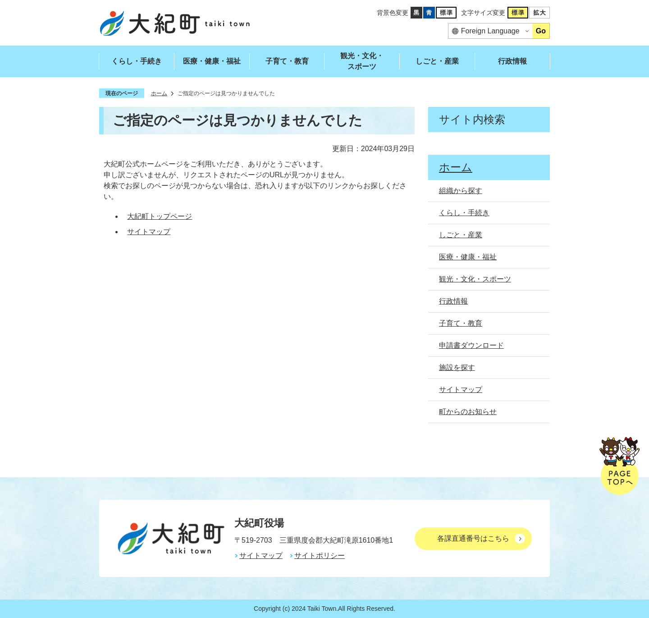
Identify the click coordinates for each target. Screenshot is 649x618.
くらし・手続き (136, 61)
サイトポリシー (319, 555)
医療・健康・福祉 (212, 61)
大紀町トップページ (159, 216)
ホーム (159, 93)
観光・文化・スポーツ (362, 61)
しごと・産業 (437, 61)
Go (541, 31)
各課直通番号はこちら (473, 538)
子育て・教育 (287, 61)
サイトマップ (148, 231)
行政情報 (512, 61)
